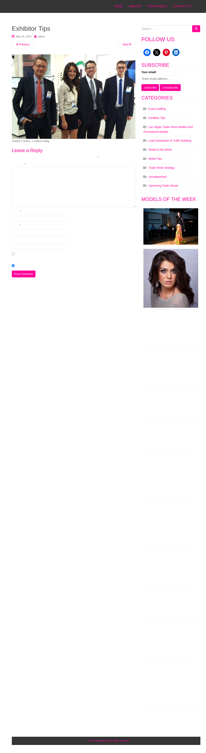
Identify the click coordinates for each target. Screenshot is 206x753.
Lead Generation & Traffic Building (169, 140)
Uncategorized (157, 176)
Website (17, 239)
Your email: (148, 72)
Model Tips (155, 158)
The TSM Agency (98, 740)
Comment (19, 164)
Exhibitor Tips (156, 118)
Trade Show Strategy (161, 167)
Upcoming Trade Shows (163, 185)
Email (16, 225)
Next (127, 44)
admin (41, 36)
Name (16, 211)
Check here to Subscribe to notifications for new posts (47, 266)
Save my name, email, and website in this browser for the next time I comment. (61, 259)
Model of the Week (160, 149)
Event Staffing (157, 108)
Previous (23, 44)
